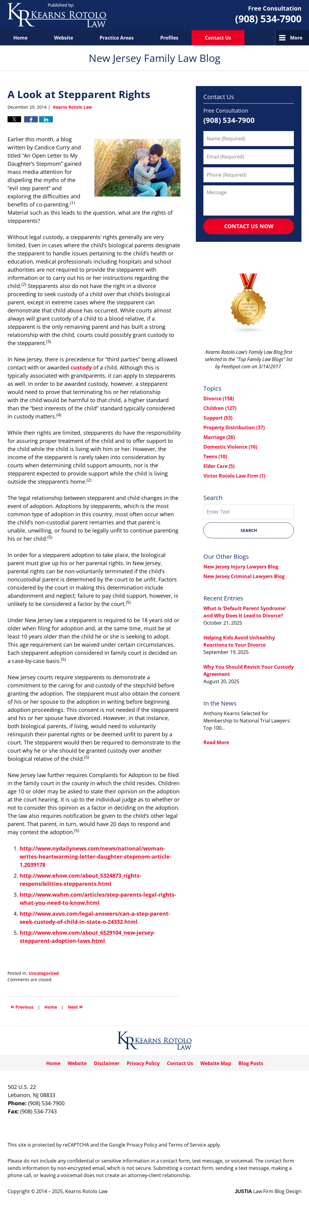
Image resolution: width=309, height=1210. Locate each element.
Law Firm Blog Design (268, 1191)
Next (75, 1006)
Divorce (218, 398)
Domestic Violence (230, 446)
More (296, 37)
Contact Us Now (248, 226)
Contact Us (218, 37)
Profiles (169, 37)
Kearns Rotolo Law (86, 1191)
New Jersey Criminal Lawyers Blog (244, 576)
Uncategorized (44, 973)
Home (20, 37)
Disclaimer (106, 1063)
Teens (215, 456)
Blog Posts (250, 1063)
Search (249, 530)
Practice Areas (117, 37)
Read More (216, 742)
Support (217, 418)
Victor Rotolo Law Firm (234, 475)
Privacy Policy (143, 1063)
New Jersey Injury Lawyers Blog (240, 566)
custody (81, 367)
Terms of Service (187, 1144)
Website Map (215, 1063)
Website (63, 37)
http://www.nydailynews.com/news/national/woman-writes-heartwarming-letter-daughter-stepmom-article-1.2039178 (95, 856)
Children (219, 408)
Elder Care (218, 466)
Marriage (219, 437)
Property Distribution (234, 427)
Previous (22, 1006)
